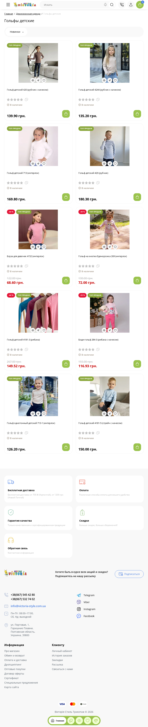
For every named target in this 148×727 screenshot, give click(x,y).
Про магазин (12, 651)
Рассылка (57, 664)
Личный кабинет (62, 651)
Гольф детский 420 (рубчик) (93, 172)
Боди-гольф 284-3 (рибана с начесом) (98, 339)
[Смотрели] (71, 720)
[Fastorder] (38, 80)
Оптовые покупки (14, 669)
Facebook (85, 616)
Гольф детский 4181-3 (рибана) (23, 339)
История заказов (62, 655)
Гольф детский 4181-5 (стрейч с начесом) (100, 423)
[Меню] (8, 5)
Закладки (57, 660)
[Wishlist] (43, 80)
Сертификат (11, 678)
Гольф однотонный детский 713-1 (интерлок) (31, 423)
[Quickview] (32, 80)
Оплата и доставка (15, 660)
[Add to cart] (66, 114)
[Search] (105, 4)
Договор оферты (14, 673)
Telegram (86, 595)
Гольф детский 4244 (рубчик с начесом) (99, 89)
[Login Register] (131, 5)
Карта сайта (11, 687)
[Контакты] (122, 5)
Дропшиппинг (12, 664)
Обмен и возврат (14, 655)
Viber (83, 602)
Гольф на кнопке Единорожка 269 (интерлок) (102, 256)
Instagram (86, 609)
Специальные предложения (21, 682)
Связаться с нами (62, 669)
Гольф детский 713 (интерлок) (23, 172)
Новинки (17, 31)
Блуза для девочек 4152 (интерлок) (25, 256)
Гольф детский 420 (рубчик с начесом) (27, 89)
